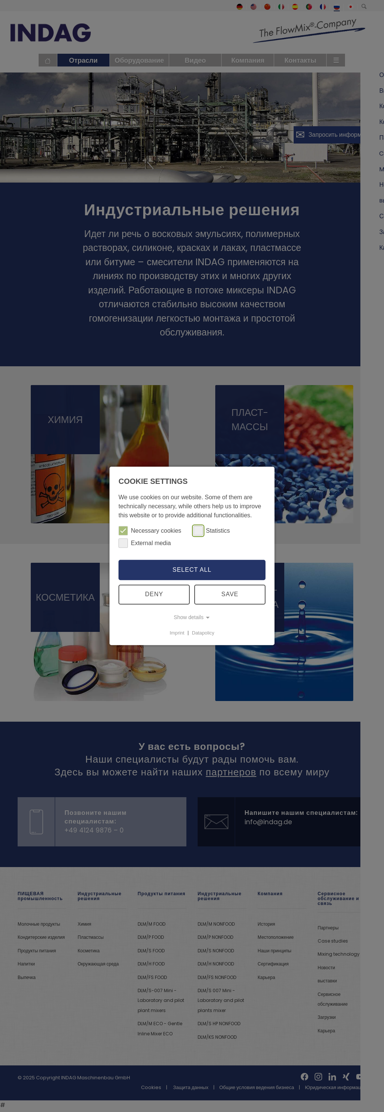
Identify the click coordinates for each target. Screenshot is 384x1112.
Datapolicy (203, 633)
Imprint (177, 633)
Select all (192, 570)
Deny (154, 594)
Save (229, 594)
